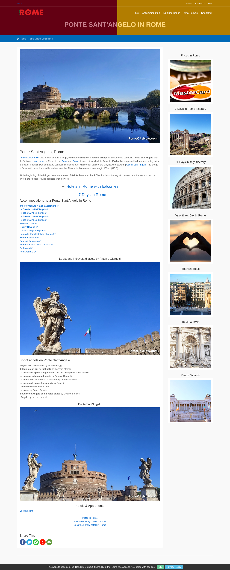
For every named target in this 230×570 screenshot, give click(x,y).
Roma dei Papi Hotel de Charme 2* (37, 234)
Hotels (188, 3)
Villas (210, 3)
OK (160, 567)
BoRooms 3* (26, 248)
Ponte (65, 161)
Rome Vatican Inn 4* (30, 237)
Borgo (76, 161)
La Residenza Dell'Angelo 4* (34, 209)
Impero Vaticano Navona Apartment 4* (39, 205)
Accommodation (151, 12)
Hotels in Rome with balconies (92, 186)
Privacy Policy (174, 567)
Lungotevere (38, 161)
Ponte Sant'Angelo (29, 157)
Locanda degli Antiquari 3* (33, 230)
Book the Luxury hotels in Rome (89, 521)
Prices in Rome (90, 518)
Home (19, 3)
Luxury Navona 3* (29, 227)
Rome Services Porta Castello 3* (36, 244)
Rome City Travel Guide (31, 12)
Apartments (200, 3)
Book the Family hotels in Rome (90, 525)
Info (137, 12)
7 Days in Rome (92, 194)
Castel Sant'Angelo (136, 164)
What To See (191, 12)
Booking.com (26, 510)
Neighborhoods (171, 12)
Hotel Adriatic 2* (28, 251)
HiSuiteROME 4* (28, 223)
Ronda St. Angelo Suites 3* (33, 213)
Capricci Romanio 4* (30, 241)
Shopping (206, 12)
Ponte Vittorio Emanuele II (41, 39)
